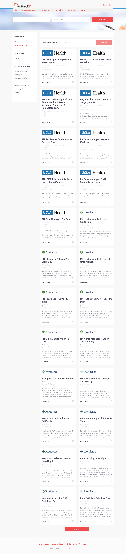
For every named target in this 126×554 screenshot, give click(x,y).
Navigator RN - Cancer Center (57, 378)
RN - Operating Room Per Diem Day (55, 260)
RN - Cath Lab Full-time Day (95, 498)
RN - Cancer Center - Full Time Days (96, 300)
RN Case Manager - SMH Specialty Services (93, 180)
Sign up (111, 5)
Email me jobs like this (50, 42)
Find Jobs (102, 19)
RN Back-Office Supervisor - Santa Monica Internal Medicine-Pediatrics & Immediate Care (57, 103)
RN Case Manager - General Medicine (95, 141)
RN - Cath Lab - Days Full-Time (55, 300)
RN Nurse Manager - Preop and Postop (94, 380)
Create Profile (77, 544)
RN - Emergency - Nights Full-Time (96, 420)
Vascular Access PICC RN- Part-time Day (55, 500)
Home (41, 544)
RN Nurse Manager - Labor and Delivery (94, 340)
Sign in (104, 5)
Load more (77, 529)
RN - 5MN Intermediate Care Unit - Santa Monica (57, 180)
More (16, 92)
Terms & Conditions (57, 544)
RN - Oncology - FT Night (93, 458)
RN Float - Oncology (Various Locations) (95, 61)
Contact (46, 544)
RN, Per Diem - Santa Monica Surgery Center (95, 101)
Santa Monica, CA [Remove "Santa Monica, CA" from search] (19, 45)
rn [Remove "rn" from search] (15, 42)
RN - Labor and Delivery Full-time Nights (96, 260)
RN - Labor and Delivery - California (94, 220)
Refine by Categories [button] (23, 66)
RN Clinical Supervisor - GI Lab (56, 340)
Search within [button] (20, 53)
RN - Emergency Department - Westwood (57, 61)
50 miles (17, 58)
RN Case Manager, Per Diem (56, 219)
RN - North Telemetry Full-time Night (56, 460)
